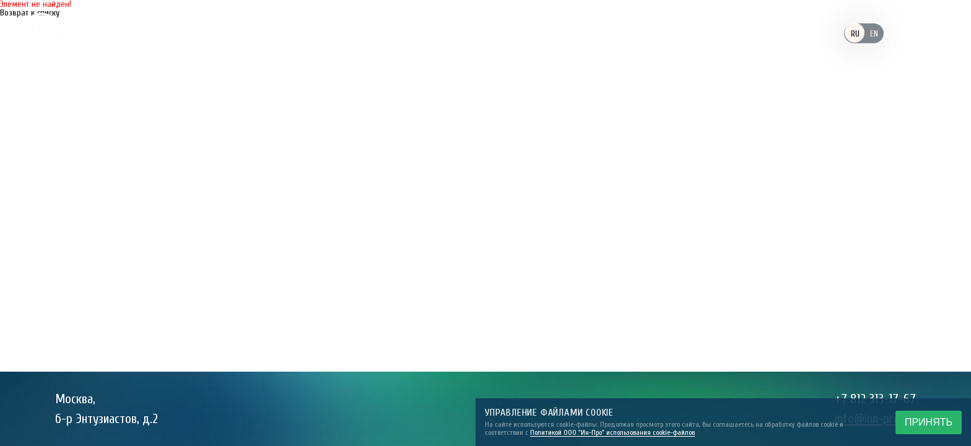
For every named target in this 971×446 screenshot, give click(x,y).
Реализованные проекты (667, 33)
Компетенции (543, 33)
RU (855, 33)
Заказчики (453, 33)
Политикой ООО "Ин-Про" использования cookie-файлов (612, 432)
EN (874, 33)
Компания (372, 33)
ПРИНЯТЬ (928, 422)
